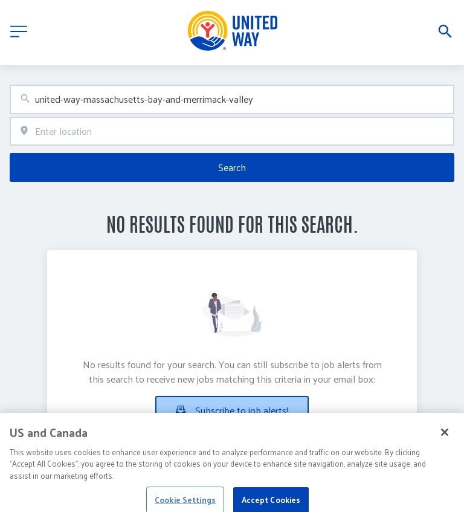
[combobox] (232, 99)
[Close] (444, 440)
